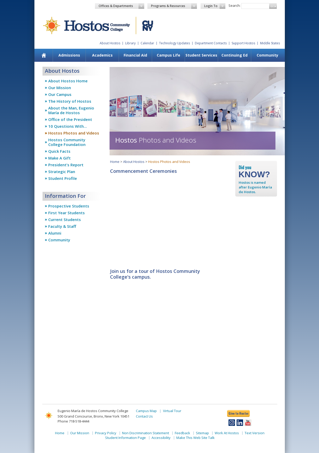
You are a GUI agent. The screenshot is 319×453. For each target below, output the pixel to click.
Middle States (270, 43)
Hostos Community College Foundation (67, 142)
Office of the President (70, 119)
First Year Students (66, 212)
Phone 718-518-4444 (73, 421)
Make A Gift (59, 158)
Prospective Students (68, 206)
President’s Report (65, 164)
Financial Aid (135, 55)
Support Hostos (243, 43)
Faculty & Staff (62, 226)
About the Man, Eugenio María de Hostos (71, 110)
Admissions (69, 55)
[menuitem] (43, 55)
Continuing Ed (234, 55)
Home (114, 161)
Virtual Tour (172, 410)
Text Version (254, 433)
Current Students (64, 219)
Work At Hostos (227, 433)
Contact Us (144, 416)
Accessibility (161, 437)
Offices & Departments (122, 6)
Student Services (201, 55)
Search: (234, 5)
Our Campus (59, 94)
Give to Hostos (238, 413)
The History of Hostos (69, 101)
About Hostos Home (68, 80)
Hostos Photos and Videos (73, 133)
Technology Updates (174, 43)
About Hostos (110, 43)
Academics (102, 55)
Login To (214, 6)
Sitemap (202, 433)
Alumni (54, 233)
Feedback (182, 433)
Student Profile (62, 178)
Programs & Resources (174, 6)
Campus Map (146, 410)
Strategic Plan (61, 171)
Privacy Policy (105, 433)
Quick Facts (59, 151)
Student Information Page (125, 437)
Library (130, 43)
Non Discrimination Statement (145, 433)
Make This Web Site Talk (195, 437)
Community (267, 55)
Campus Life (168, 55)
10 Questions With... (67, 126)
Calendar (147, 43)
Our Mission (59, 87)
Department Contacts (211, 43)
